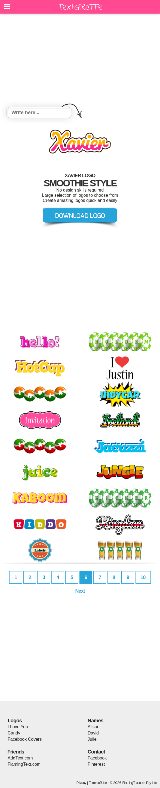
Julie (92, 739)
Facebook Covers (25, 739)
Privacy (81, 783)
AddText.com (20, 758)
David (93, 733)
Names (95, 720)
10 (143, 577)
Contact (96, 752)
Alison (94, 726)
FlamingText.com (24, 764)
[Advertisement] (80, 61)
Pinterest (96, 764)
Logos (15, 720)
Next (80, 591)
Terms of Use (98, 783)
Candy (14, 733)
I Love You (18, 726)
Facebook (97, 758)
